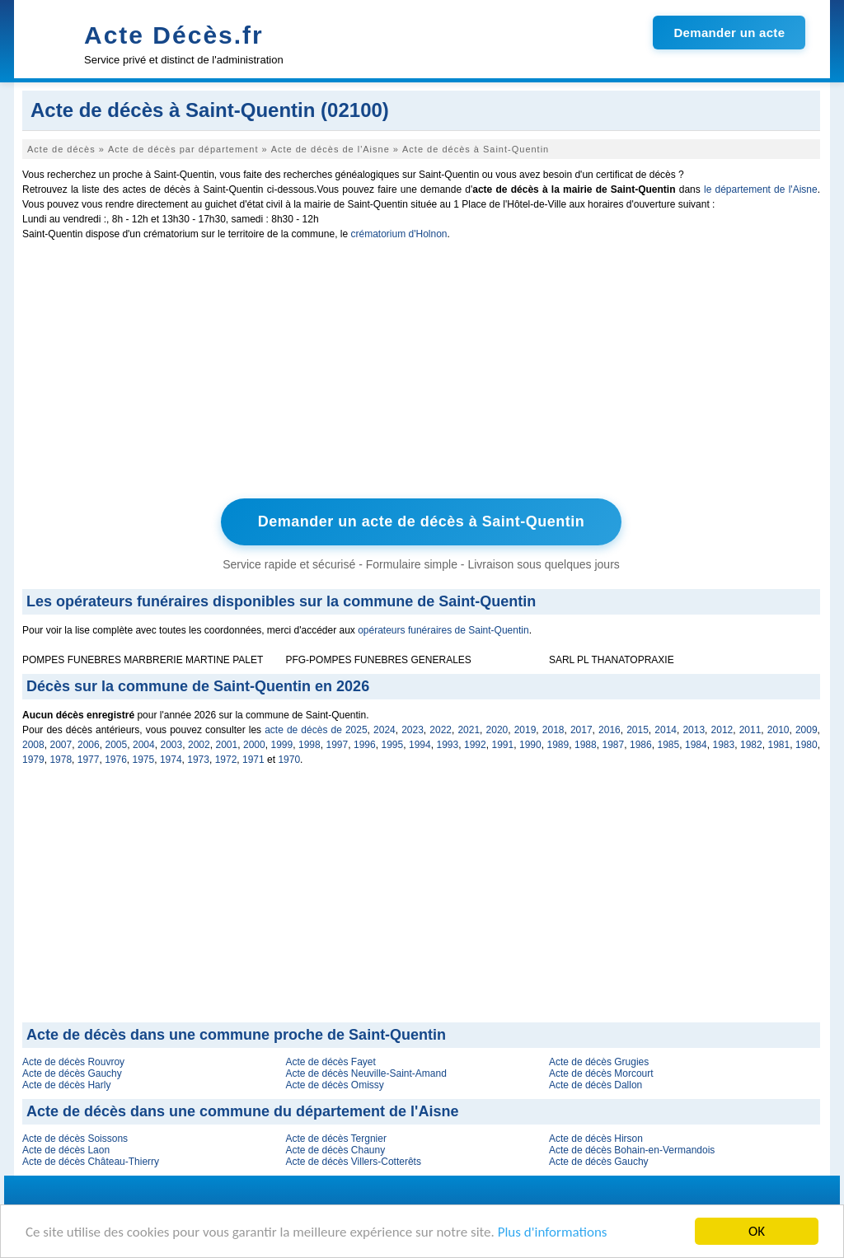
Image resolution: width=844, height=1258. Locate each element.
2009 (806, 730)
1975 (144, 759)
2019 (525, 730)
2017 (581, 730)
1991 (503, 745)
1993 (448, 745)
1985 (669, 745)
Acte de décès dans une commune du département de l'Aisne (242, 1111)
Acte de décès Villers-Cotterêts (353, 1161)
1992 (475, 745)
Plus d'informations (552, 1233)
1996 (365, 745)
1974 (171, 759)
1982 (751, 745)
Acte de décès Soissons (75, 1138)
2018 (553, 730)
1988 (585, 745)
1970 (289, 759)
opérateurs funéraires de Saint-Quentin (443, 630)
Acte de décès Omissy (334, 1085)
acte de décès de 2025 (316, 730)
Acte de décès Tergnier (336, 1138)
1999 (282, 745)
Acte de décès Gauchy (72, 1073)
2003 (172, 745)
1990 (530, 745)
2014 (665, 730)
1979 (33, 759)
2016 (609, 730)
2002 (199, 745)
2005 (117, 745)
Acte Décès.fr (174, 35)
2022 (440, 730)
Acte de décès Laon (66, 1150)
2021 (468, 730)
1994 (420, 745)
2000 (254, 745)
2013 (693, 730)
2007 (61, 745)
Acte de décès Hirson (596, 1138)
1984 (696, 745)
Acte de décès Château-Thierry (90, 1161)
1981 (779, 745)
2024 (384, 730)
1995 (393, 745)
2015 (637, 730)
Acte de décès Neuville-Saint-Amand (365, 1073)
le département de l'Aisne (761, 189)
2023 (412, 730)
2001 (227, 745)
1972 (226, 759)
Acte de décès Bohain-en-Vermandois (632, 1150)
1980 (806, 745)
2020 (497, 730)
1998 (309, 745)
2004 (144, 745)
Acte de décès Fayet (330, 1062)
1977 (88, 759)
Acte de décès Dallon (595, 1085)
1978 (60, 759)
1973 (198, 759)
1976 (116, 759)
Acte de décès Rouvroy (73, 1062)
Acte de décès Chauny (335, 1150)
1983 (724, 745)
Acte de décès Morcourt (601, 1073)
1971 (253, 759)
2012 (722, 730)
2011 (750, 730)
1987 (614, 745)
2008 (33, 745)
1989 (558, 745)
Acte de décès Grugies (599, 1062)
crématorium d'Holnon (398, 234)
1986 (641, 745)
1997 (337, 745)
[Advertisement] (421, 373)
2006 (88, 745)
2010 (778, 730)
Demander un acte (729, 33)
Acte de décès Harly (66, 1085)
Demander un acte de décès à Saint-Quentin (421, 521)
